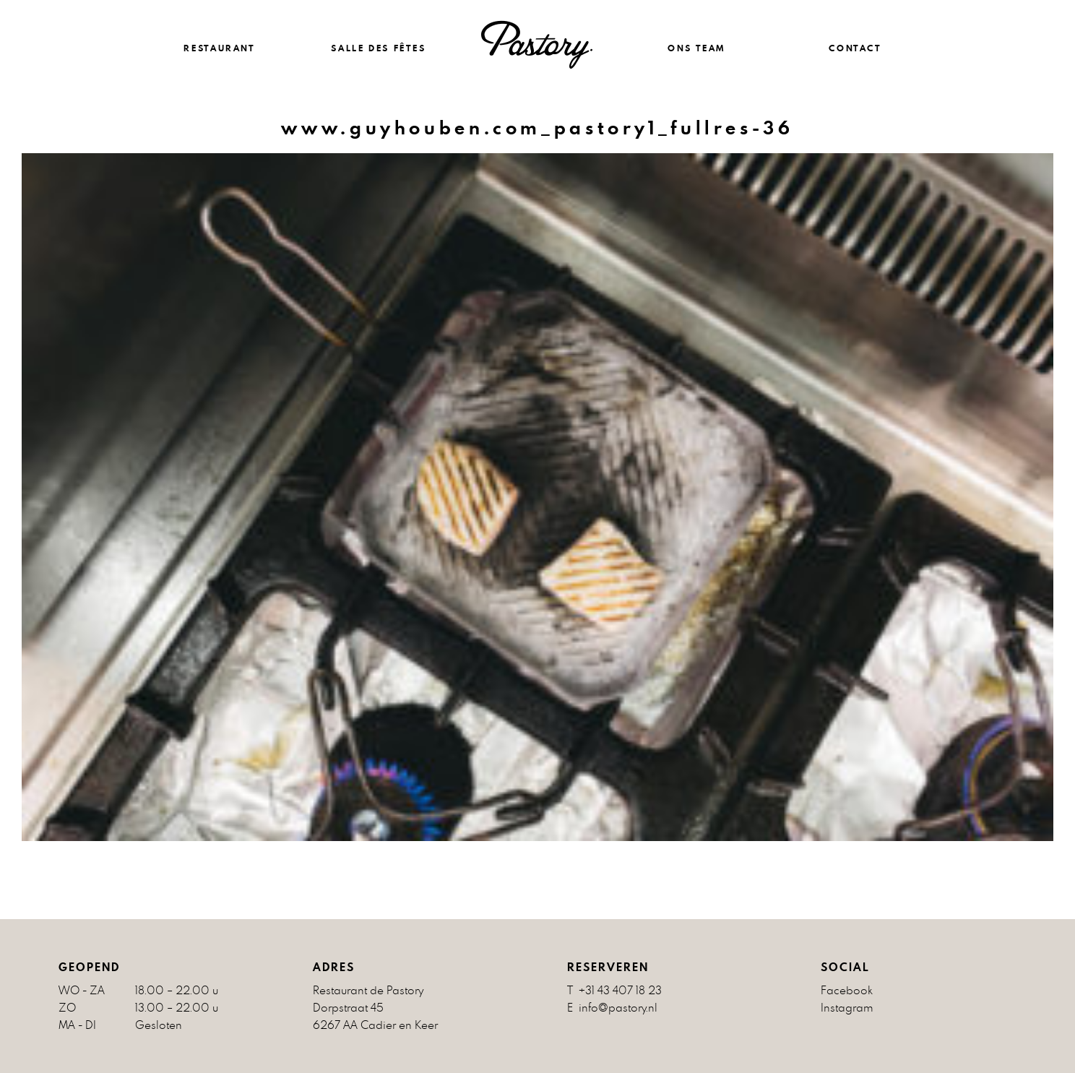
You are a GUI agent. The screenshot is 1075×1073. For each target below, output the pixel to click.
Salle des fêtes (378, 48)
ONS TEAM (696, 48)
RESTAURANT (219, 48)
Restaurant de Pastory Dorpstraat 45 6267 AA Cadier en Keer (375, 1007)
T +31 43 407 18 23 (614, 990)
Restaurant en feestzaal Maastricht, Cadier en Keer (537, 49)
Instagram (847, 1007)
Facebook (847, 990)
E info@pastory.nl (612, 1007)
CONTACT (855, 48)
